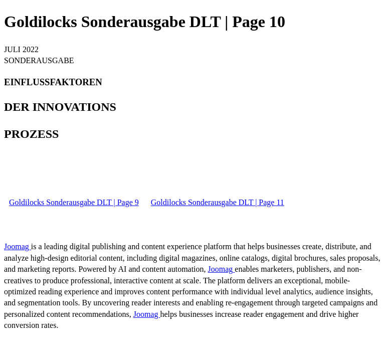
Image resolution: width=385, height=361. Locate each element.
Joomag (17, 246)
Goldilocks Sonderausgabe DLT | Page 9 (74, 202)
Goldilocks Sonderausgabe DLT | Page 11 (217, 202)
